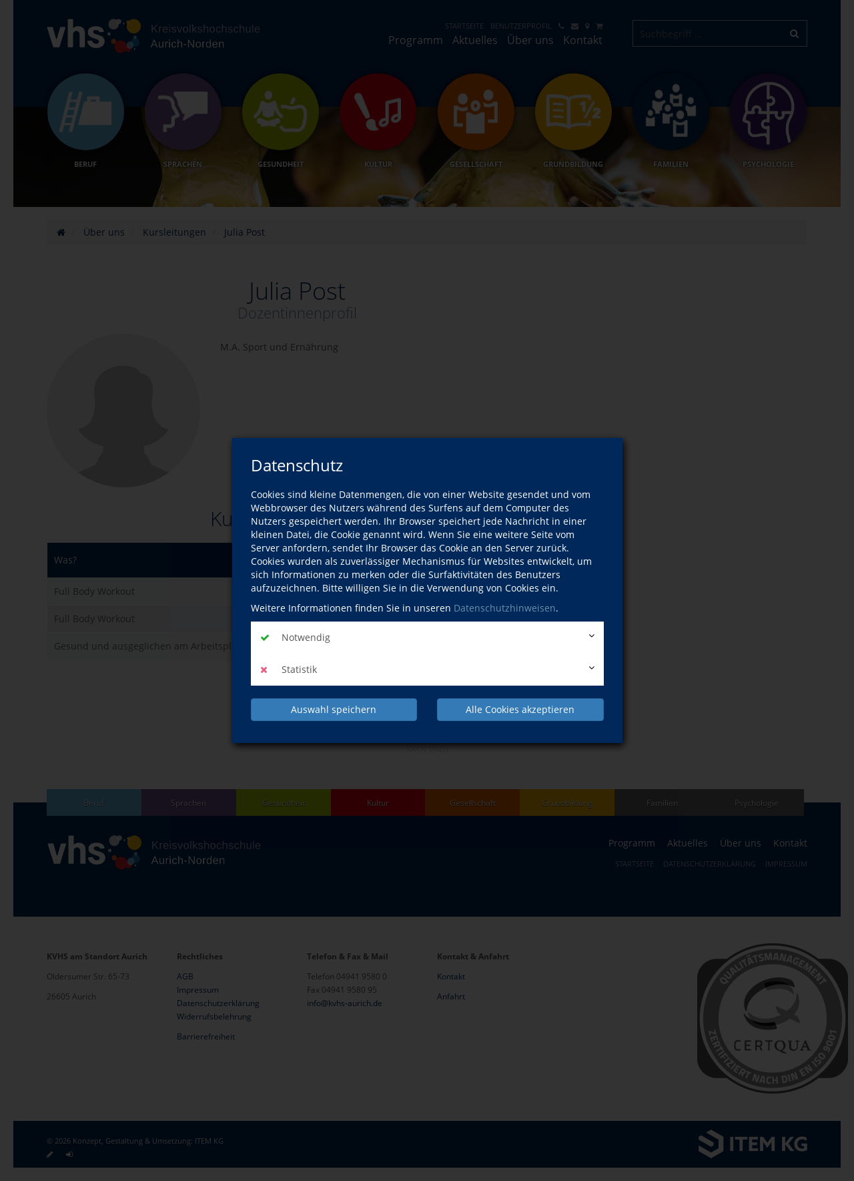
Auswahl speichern (333, 708)
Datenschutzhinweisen (505, 608)
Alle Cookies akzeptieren (520, 708)
